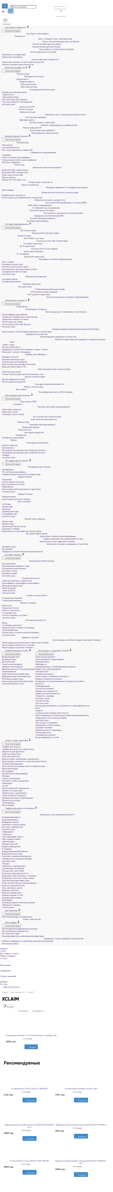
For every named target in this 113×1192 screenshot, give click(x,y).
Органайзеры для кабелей (15, 314)
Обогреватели (9, 671)
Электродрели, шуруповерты (49, 659)
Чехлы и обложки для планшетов (18, 64)
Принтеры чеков (10, 412)
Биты (37, 708)
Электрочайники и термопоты (17, 581)
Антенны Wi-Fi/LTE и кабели (30, 249)
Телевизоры (7, 469)
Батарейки (7, 549)
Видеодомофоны (10, 819)
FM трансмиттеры (10, 933)
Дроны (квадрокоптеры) (13, 379)
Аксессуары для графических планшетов (22, 197)
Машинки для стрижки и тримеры (18, 627)
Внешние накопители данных (31, 167)
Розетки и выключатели (13, 885)
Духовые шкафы (9, 573)
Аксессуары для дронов (13, 382)
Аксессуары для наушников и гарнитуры (21, 489)
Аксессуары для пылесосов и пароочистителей (25, 642)
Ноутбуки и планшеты (14, 27)
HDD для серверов (11, 162)
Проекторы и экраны (23, 519)
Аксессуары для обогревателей (17, 681)
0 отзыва (28, 1039)
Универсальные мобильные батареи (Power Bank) (50, 329)
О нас (3, 951)
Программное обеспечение (30, 133)
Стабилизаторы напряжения (31, 208)
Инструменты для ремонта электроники (42, 213)
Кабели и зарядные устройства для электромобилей (27, 941)
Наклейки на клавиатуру (14, 54)
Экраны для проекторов (14, 526)
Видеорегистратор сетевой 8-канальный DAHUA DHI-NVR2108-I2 (81, 1125)
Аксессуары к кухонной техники (17, 647)
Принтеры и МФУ (19, 401)
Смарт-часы (8, 344)
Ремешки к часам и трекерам (16, 352)
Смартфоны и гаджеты (14, 300)
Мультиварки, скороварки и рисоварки (20, 583)
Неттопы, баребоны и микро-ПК (17, 150)
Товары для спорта (11, 747)
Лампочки (7, 834)
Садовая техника (43, 727)
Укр (5, 984)
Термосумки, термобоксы (14, 793)
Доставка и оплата (9, 953)
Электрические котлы (13, 683)
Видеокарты (15, 79)
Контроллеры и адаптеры (28, 122)
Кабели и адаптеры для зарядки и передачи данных (54, 339)
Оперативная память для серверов (19, 160)
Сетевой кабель (10, 279)
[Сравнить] (32, 1050)
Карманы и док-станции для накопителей (43, 114)
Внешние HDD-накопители (15, 172)
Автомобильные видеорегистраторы (20, 929)
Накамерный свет (10, 511)
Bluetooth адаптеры (23, 256)
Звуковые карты (18, 120)
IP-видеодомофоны (11, 817)
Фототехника (16, 501)
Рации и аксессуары (22, 387)
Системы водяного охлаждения (17, 102)
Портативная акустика (13, 482)
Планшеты (13, 36)
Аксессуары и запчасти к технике (18, 645)
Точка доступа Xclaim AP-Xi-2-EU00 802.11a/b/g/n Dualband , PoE (31, 1035)
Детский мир (10, 910)
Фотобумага (8, 448)
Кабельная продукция (24, 276)
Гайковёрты (40, 664)
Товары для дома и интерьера (18, 808)
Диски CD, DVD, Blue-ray (14, 180)
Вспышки (6, 509)
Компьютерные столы (12, 895)
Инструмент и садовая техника (52, 650)
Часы (8, 342)
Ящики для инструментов (47, 693)
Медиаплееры (9, 496)
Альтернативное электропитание (18, 902)
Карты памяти (8, 177)
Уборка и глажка (19, 603)
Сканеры (12, 404)
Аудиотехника (17, 477)
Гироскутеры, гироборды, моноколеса (20, 759)
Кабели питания (18, 112)
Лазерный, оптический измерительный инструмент (60, 681)
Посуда (5, 863)
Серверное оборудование (29, 152)
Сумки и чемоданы (11, 778)
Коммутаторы (16, 235)
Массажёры (7, 771)
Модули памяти (18, 81)
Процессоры (15, 74)
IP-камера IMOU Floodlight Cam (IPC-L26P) (81, 1089)
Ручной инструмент (44, 688)
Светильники (8, 841)
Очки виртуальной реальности (33, 384)
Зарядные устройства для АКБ (32, 216)
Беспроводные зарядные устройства (39, 337)
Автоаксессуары (10, 943)
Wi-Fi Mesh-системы (23, 238)
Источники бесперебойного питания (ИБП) (44, 202)
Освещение (7, 832)
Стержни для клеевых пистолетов (51, 713)
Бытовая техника (12, 554)
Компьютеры (15, 142)
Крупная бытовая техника (28, 561)
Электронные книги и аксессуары (36, 369)
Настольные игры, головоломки (17, 917)
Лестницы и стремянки (46, 723)
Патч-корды (8, 262)
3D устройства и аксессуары (31, 416)
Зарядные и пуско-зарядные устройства (42, 938)
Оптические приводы (24, 117)
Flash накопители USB (12, 175)
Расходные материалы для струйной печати (23, 452)
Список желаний (56, 974)
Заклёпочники (42, 701)
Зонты (5, 786)
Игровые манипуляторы (13, 359)
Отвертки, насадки (44, 696)
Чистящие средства (23, 432)
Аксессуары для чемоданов (15, 788)
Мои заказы (56, 963)
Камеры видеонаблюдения (15, 851)
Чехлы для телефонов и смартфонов (19, 317)
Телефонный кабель (11, 281)
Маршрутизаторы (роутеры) (30, 233)
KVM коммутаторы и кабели (29, 292)
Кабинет (56, 980)
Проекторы (7, 521)
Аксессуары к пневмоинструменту (52, 676)
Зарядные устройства (25, 334)
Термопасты (8, 94)
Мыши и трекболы (20, 185)
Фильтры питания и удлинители (33, 200)
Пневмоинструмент (44, 674)
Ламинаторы (15, 422)
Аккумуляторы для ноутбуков (31, 46)
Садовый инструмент (45, 735)
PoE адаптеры (17, 286)
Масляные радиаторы (12, 679)
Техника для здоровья (12, 764)
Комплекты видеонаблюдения (16, 856)
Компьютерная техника (15, 136)
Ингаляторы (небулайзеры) (15, 773)
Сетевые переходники (25, 221)
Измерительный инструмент (48, 679)
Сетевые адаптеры (22, 243)
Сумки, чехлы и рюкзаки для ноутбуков (40, 41)
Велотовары (8, 805)
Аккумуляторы (9, 546)
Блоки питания (17, 109)
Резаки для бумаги (20, 427)
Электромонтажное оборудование (19, 883)
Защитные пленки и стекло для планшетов (23, 62)
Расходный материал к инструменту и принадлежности (62, 705)
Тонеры (5, 455)
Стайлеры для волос (12, 625)
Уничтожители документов (29, 419)
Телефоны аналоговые (13, 437)
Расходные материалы (25, 443)
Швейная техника (20, 637)
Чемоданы (7, 783)
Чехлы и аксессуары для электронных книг (22, 374)
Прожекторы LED (10, 844)
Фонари (6, 776)
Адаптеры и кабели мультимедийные (39, 536)
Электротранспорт (11, 754)
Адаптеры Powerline (22, 251)
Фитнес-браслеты (11, 347)
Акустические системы (13, 484)
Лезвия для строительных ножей (50, 718)
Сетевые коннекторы (12, 264)
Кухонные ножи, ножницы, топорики (19, 876)
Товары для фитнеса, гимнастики (18, 749)
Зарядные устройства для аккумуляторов (22, 551)
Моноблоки (7, 145)
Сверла (39, 710)
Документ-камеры (11, 529)
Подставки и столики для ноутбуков (38, 49)
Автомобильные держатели (15, 931)
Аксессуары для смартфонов (16, 324)
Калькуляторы (16, 430)
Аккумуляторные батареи (28, 210)
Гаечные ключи (42, 698)
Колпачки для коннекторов (15, 266)
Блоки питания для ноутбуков (31, 44)
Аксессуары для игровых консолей (18, 364)
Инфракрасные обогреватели (16, 676)
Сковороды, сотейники (13, 868)
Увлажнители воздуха (12, 666)
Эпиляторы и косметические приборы (20, 632)
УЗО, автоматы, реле (12, 888)
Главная (3, 948)
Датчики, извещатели (12, 827)
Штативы (6, 504)
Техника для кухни (21, 578)
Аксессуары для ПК (21, 127)
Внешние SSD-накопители (15, 170)
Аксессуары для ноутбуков (29, 52)
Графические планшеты (13, 195)
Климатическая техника (15, 650)
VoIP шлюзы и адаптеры (26, 294)
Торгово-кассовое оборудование (36, 407)
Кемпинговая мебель (12, 898)
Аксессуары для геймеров (14, 362)
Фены (4, 623)
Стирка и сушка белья (24, 595)
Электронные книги (11, 372)
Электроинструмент (45, 657)
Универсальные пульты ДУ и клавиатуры (21, 474)
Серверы (6, 155)
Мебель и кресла (10, 890)
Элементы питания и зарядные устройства (45, 544)
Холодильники (9, 563)
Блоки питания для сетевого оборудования (45, 297)
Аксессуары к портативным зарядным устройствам (26, 331)
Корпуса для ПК (18, 107)
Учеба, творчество (21, 919)
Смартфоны (15, 306)
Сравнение (56, 969)
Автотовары (9, 922)
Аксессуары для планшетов (30, 59)
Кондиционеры (9, 659)
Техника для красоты (24, 620)
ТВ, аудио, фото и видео (15, 460)
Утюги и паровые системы (14, 615)
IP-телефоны (15, 254)
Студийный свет (10, 514)
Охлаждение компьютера (28, 89)
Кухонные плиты (9, 571)
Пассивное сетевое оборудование (37, 259)
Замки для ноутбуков (12, 57)
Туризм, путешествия (12, 790)
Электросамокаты (11, 756)
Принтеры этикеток (11, 409)
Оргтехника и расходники (16, 395)
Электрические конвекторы (15, 674)
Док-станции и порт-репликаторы (37, 39)
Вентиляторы (8, 661)
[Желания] (30, 1050)
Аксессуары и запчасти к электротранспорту (24, 761)
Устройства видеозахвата (28, 218)
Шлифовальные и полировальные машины (55, 666)
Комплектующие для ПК (15, 67)
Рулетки (39, 683)
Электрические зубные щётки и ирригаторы (23, 766)
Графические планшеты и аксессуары (40, 192)
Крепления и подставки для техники (38, 541)
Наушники (7, 479)
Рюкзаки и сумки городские (15, 781)
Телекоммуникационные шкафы (33, 289)
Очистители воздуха (12, 664)
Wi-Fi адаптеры (18, 246)
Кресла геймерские (11, 893)
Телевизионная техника (26, 467)
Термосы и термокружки (14, 866)
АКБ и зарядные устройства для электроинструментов (62, 715)
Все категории (11, 30)
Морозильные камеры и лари (16, 566)
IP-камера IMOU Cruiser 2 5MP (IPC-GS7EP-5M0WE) (29, 1161)
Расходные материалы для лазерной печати (23, 450)
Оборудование (42, 686)
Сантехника (8, 907)
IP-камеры (7, 849)
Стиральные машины (12, 598)
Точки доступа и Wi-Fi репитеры (35, 241)
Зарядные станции (11, 905)
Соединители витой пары (14, 271)
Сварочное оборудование (48, 669)
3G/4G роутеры (19, 230)
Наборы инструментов (46, 691)
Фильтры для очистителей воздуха (18, 669)
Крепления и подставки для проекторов (21, 531)
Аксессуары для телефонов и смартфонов (44, 312)
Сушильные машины (11, 600)
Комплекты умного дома (13, 824)
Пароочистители (10, 608)
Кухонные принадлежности (15, 873)
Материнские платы (23, 76)
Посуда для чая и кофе (13, 871)
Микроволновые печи (12, 585)
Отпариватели (9, 613)
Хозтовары (7, 900)
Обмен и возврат (8, 956)
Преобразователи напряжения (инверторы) (23, 936)
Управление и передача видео (17, 858)
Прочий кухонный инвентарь (15, 880)
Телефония (14, 435)
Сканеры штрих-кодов (13, 414)
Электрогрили (9, 588)
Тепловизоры (8, 803)
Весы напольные (10, 768)
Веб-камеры (8, 190)
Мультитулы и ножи (11, 800)
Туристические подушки (14, 795)
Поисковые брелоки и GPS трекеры (37, 392)
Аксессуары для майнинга (28, 130)
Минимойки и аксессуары (47, 725)
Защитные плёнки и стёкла (15, 319)
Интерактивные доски (25, 533)
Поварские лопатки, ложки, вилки (18, 878)
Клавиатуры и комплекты (27, 182)
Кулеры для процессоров (14, 92)
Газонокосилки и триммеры (48, 730)
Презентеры (8, 524)
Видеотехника (17, 494)
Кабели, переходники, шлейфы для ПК (39, 125)
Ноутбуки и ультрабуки (25, 33)
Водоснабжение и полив (47, 737)
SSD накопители (19, 84)
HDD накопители (19, 87)
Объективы (7, 506)
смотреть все (8, 104)
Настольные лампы (11, 839)
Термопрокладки (10, 97)
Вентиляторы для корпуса (14, 99)
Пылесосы (7, 605)
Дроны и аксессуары (23, 376)
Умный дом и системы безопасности (38, 814)
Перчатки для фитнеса (13, 751)
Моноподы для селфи (12, 322)
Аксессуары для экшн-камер (16, 499)
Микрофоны (7, 486)
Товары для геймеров (24, 354)
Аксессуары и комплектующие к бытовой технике (51, 640)
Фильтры (8, 1006)
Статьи (3, 958)
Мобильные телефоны (24, 309)
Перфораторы (42, 661)
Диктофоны (14, 389)
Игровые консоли (10, 357)
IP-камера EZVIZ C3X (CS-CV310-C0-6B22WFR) (30, 1089)
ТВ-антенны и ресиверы (14, 472)
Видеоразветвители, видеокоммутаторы (42, 539)
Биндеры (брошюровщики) (28, 424)
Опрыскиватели (43, 732)
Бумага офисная (10, 445)
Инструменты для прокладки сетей (19, 269)
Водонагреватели (11, 657)
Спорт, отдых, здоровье (15, 740)
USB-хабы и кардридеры (27, 205)
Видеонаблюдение (11, 846)
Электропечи (8, 590)
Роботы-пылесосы (11, 610)
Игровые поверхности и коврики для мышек (45, 187)
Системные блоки (10, 147)
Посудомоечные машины (14, 568)
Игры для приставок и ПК (14, 367)
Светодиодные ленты (12, 837)
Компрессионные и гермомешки (17, 798)
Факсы (9, 440)
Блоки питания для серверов (16, 157)
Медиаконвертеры (21, 284)
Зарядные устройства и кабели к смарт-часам (25, 349)
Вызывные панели (10, 822)
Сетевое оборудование (15, 224)
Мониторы (13, 165)
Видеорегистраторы (12, 854)
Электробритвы (9, 630)
